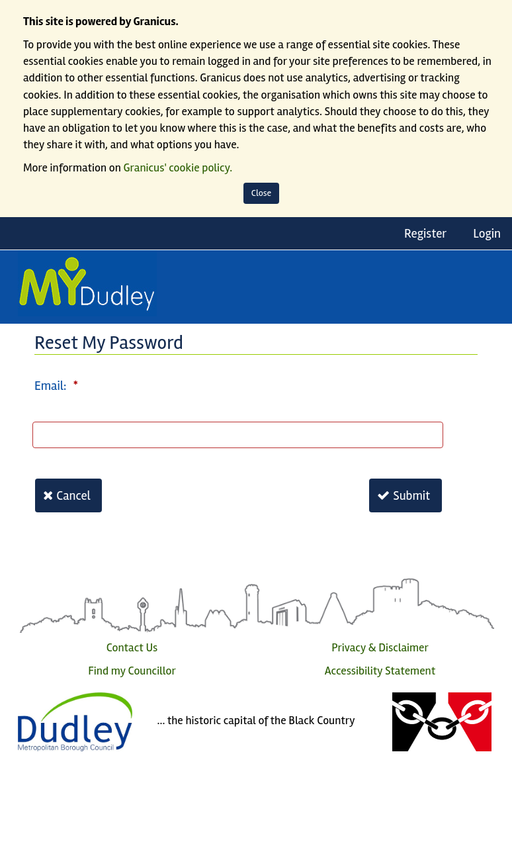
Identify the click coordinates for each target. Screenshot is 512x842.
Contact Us (132, 648)
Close (261, 193)
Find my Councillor (132, 671)
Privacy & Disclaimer (380, 648)
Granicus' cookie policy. (178, 168)
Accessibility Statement (380, 671)
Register (425, 234)
